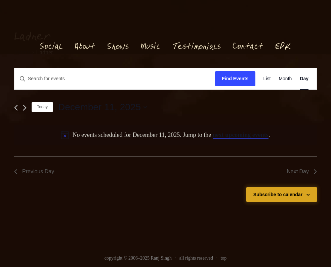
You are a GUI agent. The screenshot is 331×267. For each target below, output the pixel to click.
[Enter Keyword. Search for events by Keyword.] (114, 78)
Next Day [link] (302, 171)
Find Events (235, 78)
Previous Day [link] (34, 171)
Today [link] (42, 107)
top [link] (223, 258)
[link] (267, 78)
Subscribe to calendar (277, 194)
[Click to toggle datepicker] (102, 107)
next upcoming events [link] (240, 134)
